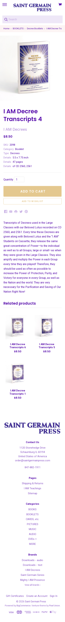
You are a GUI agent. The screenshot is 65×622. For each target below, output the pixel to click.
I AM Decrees (32, 570)
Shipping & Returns (32, 483)
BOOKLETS (32, 514)
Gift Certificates (15, 596)
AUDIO (32, 534)
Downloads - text (32, 565)
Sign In (53, 596)
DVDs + (32, 539)
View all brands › (33, 585)
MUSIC (32, 529)
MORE (32, 544)
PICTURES (32, 524)
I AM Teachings (32, 488)
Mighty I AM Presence (32, 580)
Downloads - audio (32, 560)
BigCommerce (24, 605)
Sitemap (32, 493)
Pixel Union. (54, 605)
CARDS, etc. (32, 519)
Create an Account (36, 596)
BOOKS (32, 509)
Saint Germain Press (35, 601)
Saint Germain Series (32, 575)
